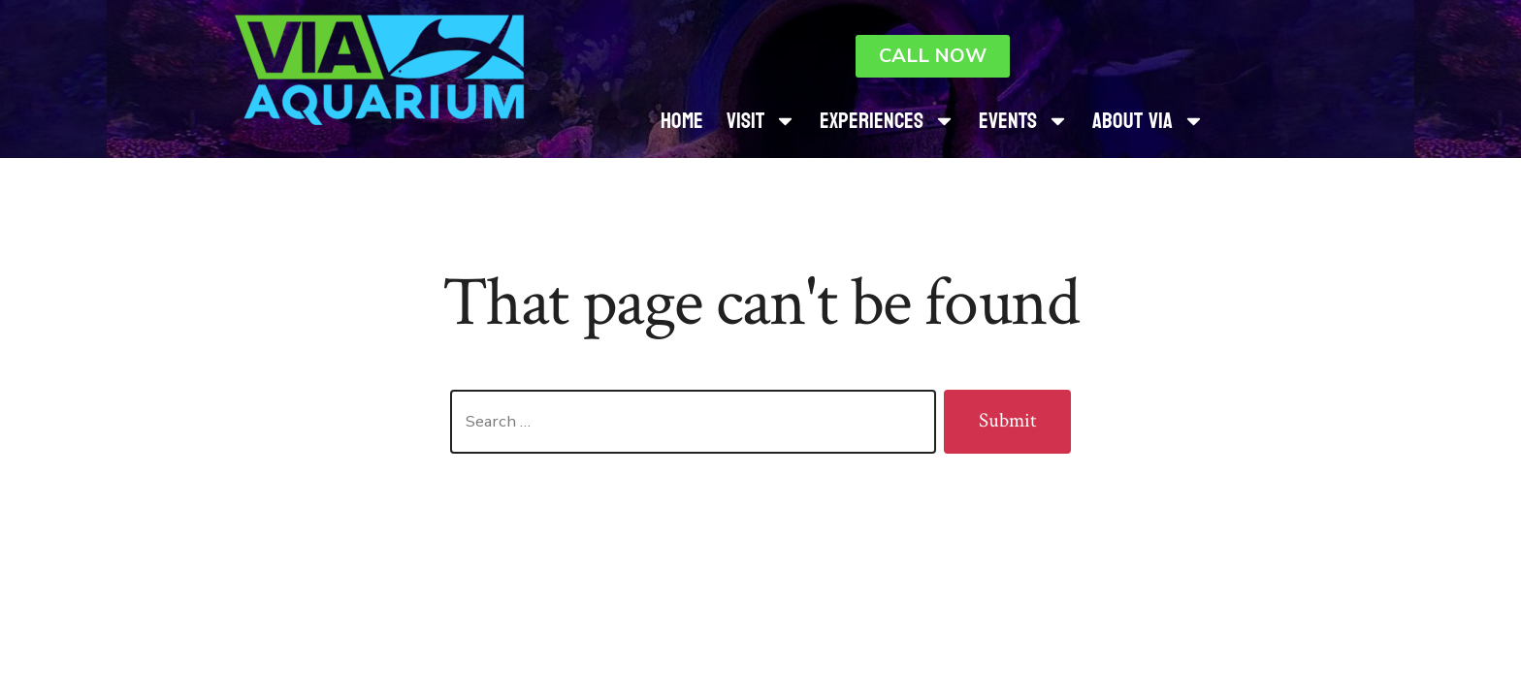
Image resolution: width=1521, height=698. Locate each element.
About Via (1148, 121)
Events (1024, 121)
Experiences (887, 121)
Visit (761, 121)
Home (682, 121)
